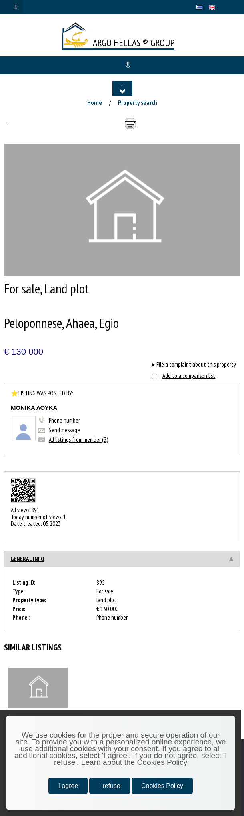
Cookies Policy (162, 785)
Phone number (64, 420)
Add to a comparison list (188, 375)
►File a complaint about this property (193, 364)
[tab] (122, 559)
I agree (68, 785)
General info (27, 559)
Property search (137, 102)
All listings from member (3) (78, 439)
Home (94, 102)
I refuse (109, 785)
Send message (64, 430)
